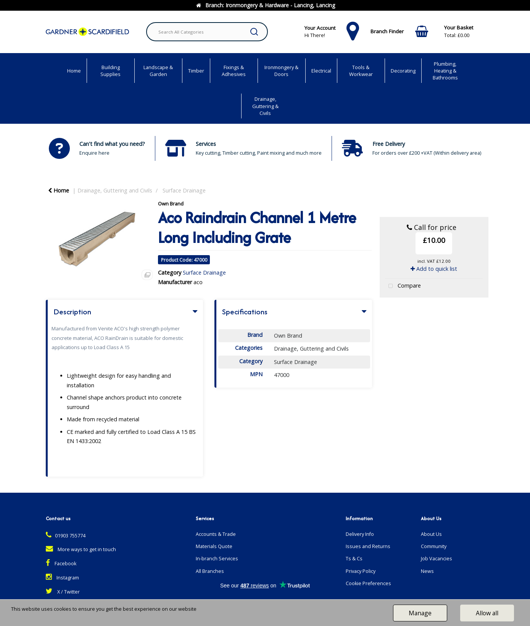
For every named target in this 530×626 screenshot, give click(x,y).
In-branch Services (217, 558)
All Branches (210, 571)
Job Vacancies (436, 558)
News (427, 571)
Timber (196, 70)
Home (74, 70)
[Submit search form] (254, 31)
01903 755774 (65, 535)
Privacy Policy (360, 571)
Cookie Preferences (368, 583)
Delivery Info (360, 534)
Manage (420, 613)
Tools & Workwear (361, 71)
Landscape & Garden (158, 71)
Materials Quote (214, 546)
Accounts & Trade (216, 534)
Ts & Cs (354, 558)
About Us (431, 534)
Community (433, 546)
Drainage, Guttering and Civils (114, 190)
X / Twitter (63, 592)
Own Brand (171, 203)
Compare (403, 286)
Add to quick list (434, 268)
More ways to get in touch (81, 549)
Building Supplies (110, 71)
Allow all (487, 613)
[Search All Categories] (207, 31)
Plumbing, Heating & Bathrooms (445, 70)
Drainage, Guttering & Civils (265, 105)
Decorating (403, 70)
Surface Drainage (184, 190)
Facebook (61, 563)
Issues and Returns (368, 546)
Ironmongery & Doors (281, 71)
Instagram (62, 577)
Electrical (321, 70)
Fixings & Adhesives (234, 71)
